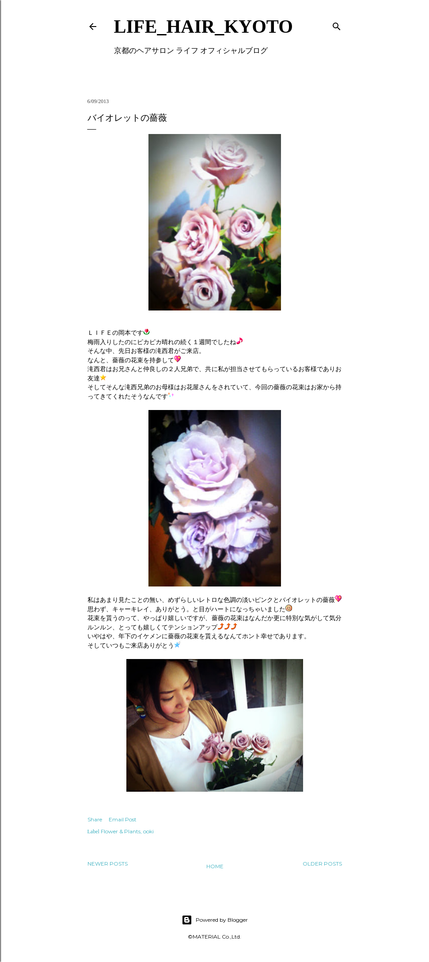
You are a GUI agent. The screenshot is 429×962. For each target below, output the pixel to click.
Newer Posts (107, 863)
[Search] (336, 24)
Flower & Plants (120, 831)
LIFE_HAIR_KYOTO (203, 26)
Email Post (123, 819)
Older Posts (322, 863)
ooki (148, 831)
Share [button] (94, 819)
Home (215, 866)
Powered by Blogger (215, 920)
